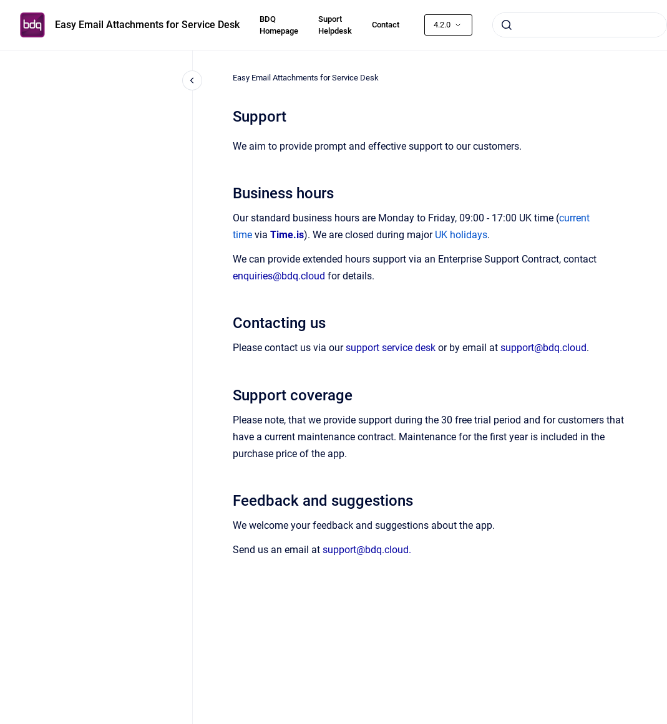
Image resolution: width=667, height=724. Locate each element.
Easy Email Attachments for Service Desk (147, 25)
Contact (385, 24)
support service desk (391, 348)
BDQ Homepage (279, 25)
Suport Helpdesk (335, 25)
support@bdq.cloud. (367, 550)
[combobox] (579, 25)
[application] (663, 721)
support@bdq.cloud (543, 348)
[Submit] (507, 25)
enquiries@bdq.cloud (279, 276)
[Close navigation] (192, 80)
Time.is (287, 235)
